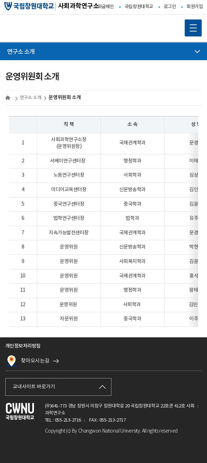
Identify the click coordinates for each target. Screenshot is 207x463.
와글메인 (106, 7)
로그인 (170, 7)
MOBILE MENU (191, 25)
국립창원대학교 (139, 7)
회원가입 (194, 7)
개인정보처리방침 (23, 346)
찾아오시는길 (27, 361)
